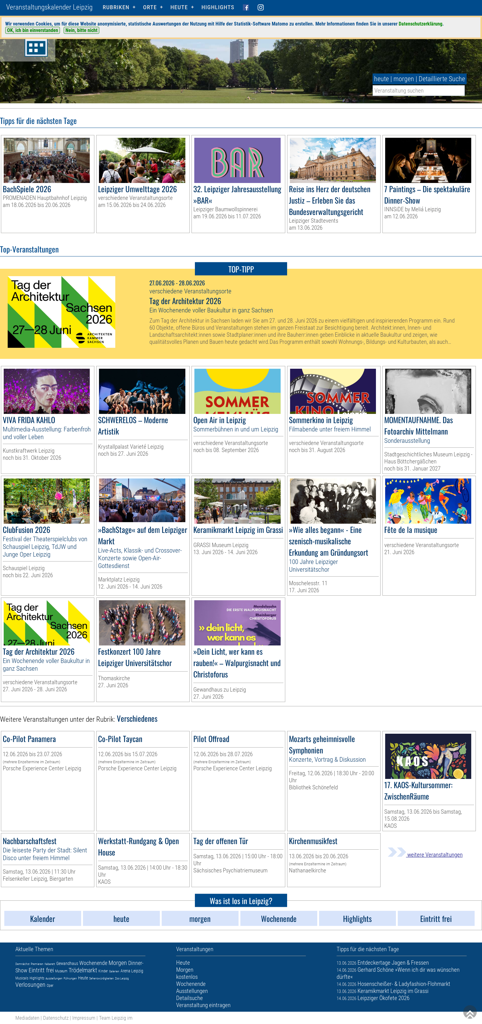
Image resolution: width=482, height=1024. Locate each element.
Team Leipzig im (115, 1018)
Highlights (217, 7)
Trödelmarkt (83, 970)
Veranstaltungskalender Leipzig (49, 7)
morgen (403, 79)
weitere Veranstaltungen (425, 854)
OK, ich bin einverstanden (32, 30)
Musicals (21, 978)
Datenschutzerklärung (420, 24)
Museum (61, 971)
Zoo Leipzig (122, 978)
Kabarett (50, 964)
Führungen (70, 978)
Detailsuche (189, 998)
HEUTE (179, 7)
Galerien (114, 971)
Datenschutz (56, 1018)
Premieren (37, 964)
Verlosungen (30, 984)
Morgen (118, 962)
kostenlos (187, 976)
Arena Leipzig (131, 970)
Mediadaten (27, 1018)
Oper (50, 985)
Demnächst (22, 964)
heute (381, 79)
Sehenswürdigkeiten (101, 978)
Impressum (83, 1018)
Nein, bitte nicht (81, 30)
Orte (150, 7)
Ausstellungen (53, 978)
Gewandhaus (67, 963)
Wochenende (93, 963)
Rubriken (116, 7)
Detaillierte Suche (442, 79)
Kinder (103, 971)
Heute (83, 977)
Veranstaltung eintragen (203, 1005)
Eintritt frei (41, 970)
